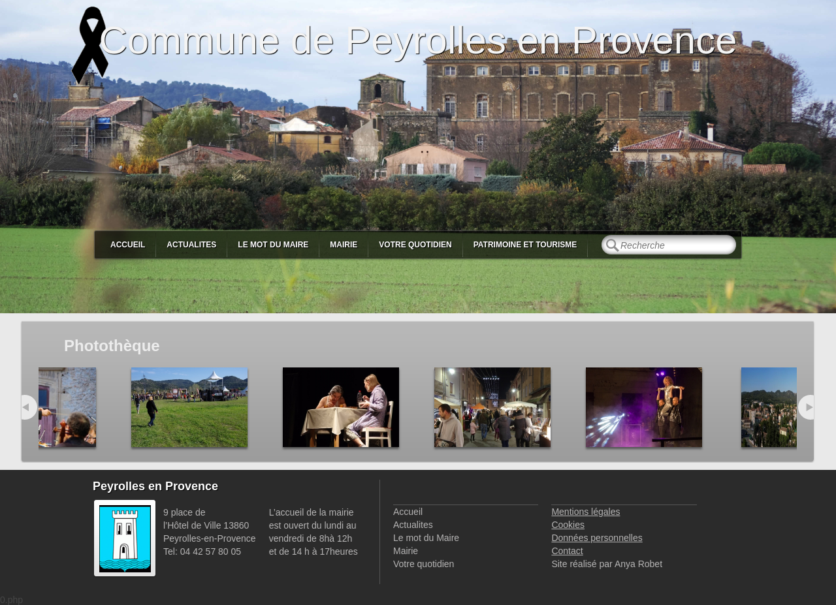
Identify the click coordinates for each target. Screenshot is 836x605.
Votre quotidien (415, 244)
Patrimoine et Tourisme (525, 244)
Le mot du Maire (273, 244)
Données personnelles (596, 538)
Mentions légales (585, 511)
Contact (567, 551)
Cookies (568, 525)
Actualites (191, 244)
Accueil (127, 244)
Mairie (343, 244)
